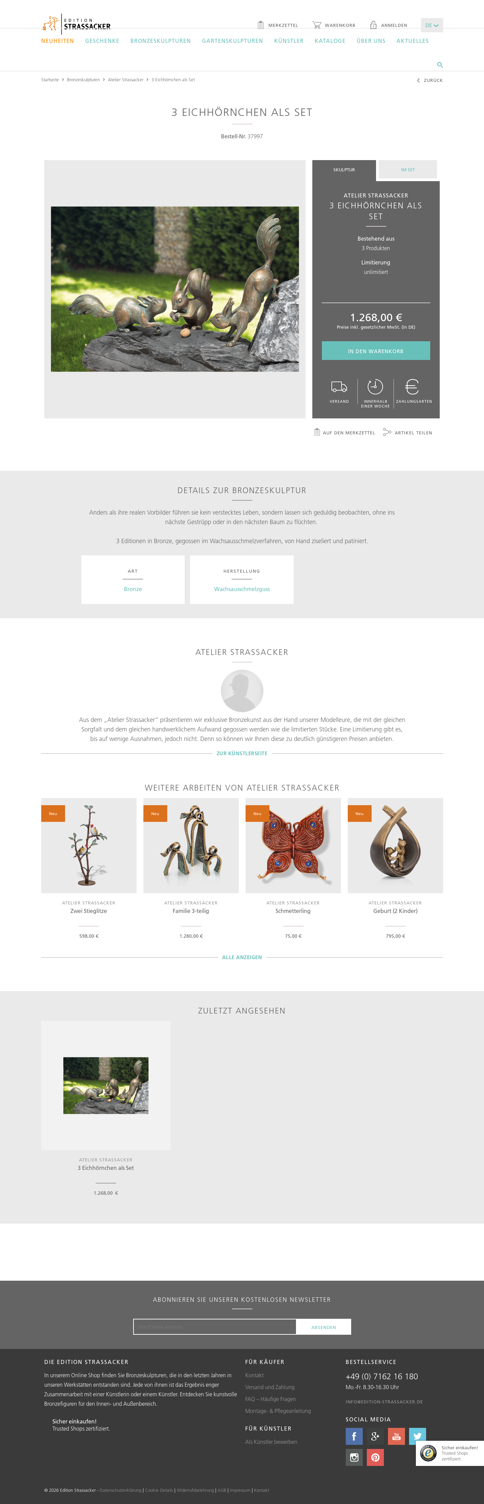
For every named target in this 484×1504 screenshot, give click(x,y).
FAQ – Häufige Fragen (270, 1399)
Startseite (50, 79)
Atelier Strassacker (125, 79)
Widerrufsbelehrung (195, 1490)
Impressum (240, 1490)
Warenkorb (334, 25)
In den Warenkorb (376, 351)
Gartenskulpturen (232, 40)
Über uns (371, 40)
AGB (222, 1490)
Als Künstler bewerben (271, 1441)
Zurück (429, 81)
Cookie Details (159, 1490)
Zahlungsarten (414, 391)
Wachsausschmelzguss (242, 589)
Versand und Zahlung (270, 1387)
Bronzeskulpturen (160, 40)
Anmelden (388, 26)
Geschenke (102, 40)
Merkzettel (277, 26)
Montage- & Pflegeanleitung (278, 1410)
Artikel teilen (407, 433)
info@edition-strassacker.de (384, 1401)
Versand (339, 391)
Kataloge (330, 40)
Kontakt (254, 1375)
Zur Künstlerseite (242, 753)
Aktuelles (412, 40)
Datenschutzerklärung (120, 1490)
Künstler (289, 40)
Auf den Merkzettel (344, 433)
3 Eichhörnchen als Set (173, 79)
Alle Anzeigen (242, 957)
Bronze (133, 589)
